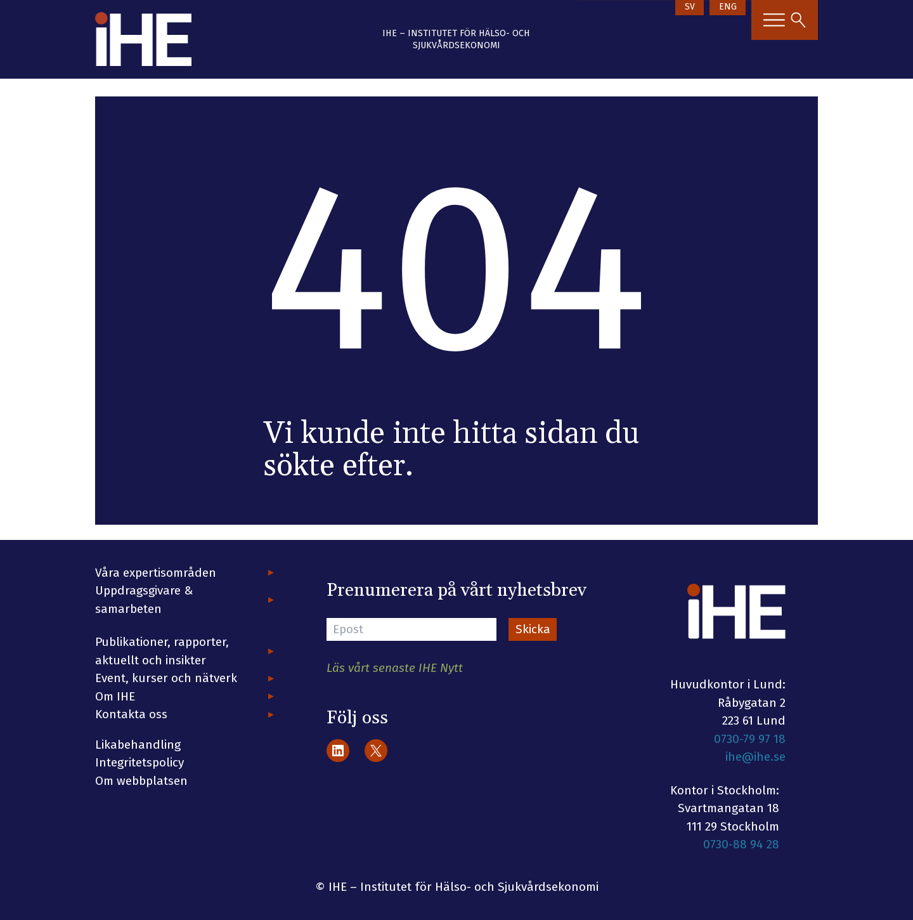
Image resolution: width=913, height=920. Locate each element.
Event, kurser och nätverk (166, 678)
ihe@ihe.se (755, 756)
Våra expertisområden (155, 572)
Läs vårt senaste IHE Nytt (395, 667)
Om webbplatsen (141, 780)
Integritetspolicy (139, 762)
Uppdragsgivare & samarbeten (144, 599)
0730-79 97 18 (750, 739)
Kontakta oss (131, 714)
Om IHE (115, 696)
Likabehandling (138, 744)
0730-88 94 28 (741, 844)
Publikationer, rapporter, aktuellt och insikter (162, 650)
